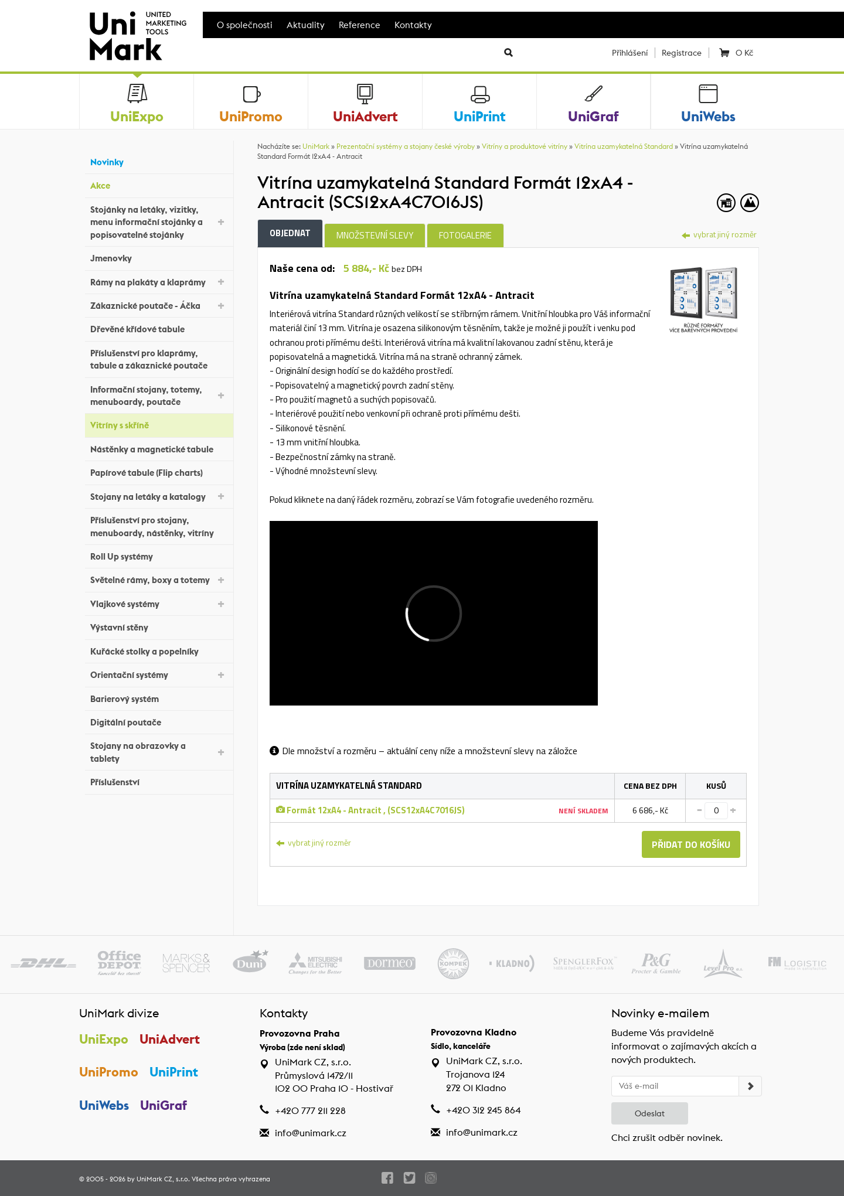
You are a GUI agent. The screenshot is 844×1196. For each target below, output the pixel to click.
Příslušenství (158, 781)
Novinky (158, 161)
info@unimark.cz (310, 1133)
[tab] (703, 295)
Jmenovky (158, 257)
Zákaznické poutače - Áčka (158, 305)
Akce (158, 184)
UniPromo (108, 1072)
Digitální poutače (158, 721)
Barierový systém (158, 697)
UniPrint (173, 1072)
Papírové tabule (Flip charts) (158, 471)
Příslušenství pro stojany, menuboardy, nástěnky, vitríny (158, 526)
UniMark (315, 146)
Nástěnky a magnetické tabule (158, 448)
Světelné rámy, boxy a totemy (158, 579)
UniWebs (104, 1105)
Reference (359, 25)
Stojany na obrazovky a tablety (158, 752)
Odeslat (650, 1113)
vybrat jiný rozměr (719, 234)
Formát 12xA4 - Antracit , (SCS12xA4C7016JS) (370, 810)
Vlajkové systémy (158, 603)
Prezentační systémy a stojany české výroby (405, 146)
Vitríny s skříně (158, 424)
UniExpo (103, 1039)
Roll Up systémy (158, 555)
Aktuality (306, 25)
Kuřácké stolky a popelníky (158, 649)
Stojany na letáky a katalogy (158, 495)
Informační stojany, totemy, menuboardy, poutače (158, 395)
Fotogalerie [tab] (465, 235)
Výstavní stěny (158, 626)
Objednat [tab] (290, 233)
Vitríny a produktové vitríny (524, 146)
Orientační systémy (158, 674)
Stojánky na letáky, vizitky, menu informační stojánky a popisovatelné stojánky (158, 222)
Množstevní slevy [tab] (374, 235)
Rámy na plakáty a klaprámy (158, 281)
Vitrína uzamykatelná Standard (623, 146)
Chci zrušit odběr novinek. (667, 1137)
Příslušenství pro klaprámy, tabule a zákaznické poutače (158, 359)
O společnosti (245, 25)
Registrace (682, 52)
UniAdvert (169, 1039)
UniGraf (163, 1105)
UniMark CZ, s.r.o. (163, 1179)
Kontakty (413, 25)
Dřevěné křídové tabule (158, 328)
